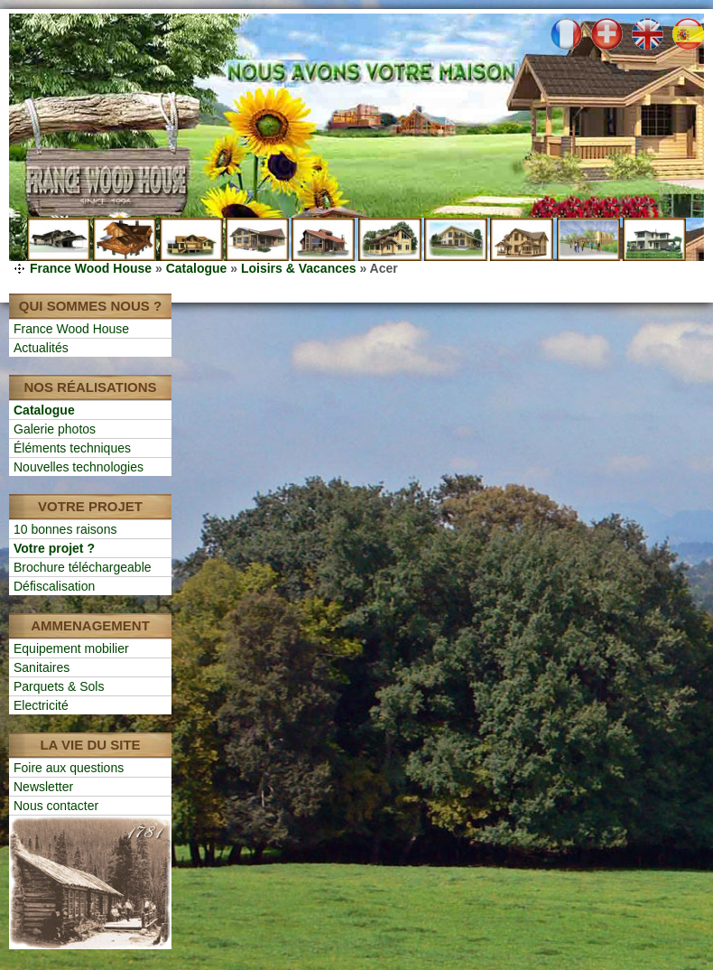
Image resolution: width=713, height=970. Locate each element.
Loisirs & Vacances (298, 268)
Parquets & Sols (59, 686)
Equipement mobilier (71, 648)
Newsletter (43, 786)
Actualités (41, 347)
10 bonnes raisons (65, 529)
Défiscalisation (54, 586)
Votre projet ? (54, 548)
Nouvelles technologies (79, 467)
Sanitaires (41, 667)
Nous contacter (56, 805)
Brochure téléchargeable (83, 567)
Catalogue (196, 268)
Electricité (41, 705)
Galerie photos (55, 429)
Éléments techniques (72, 448)
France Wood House (91, 268)
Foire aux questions (69, 767)
